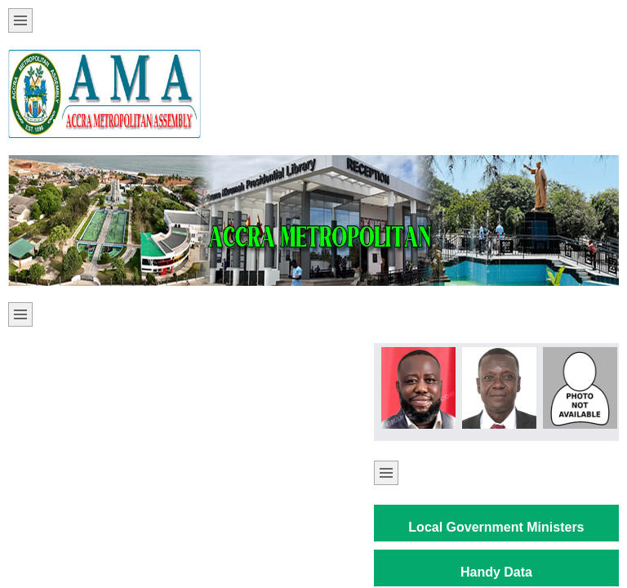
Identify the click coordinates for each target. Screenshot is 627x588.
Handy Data (496, 572)
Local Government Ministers (496, 527)
